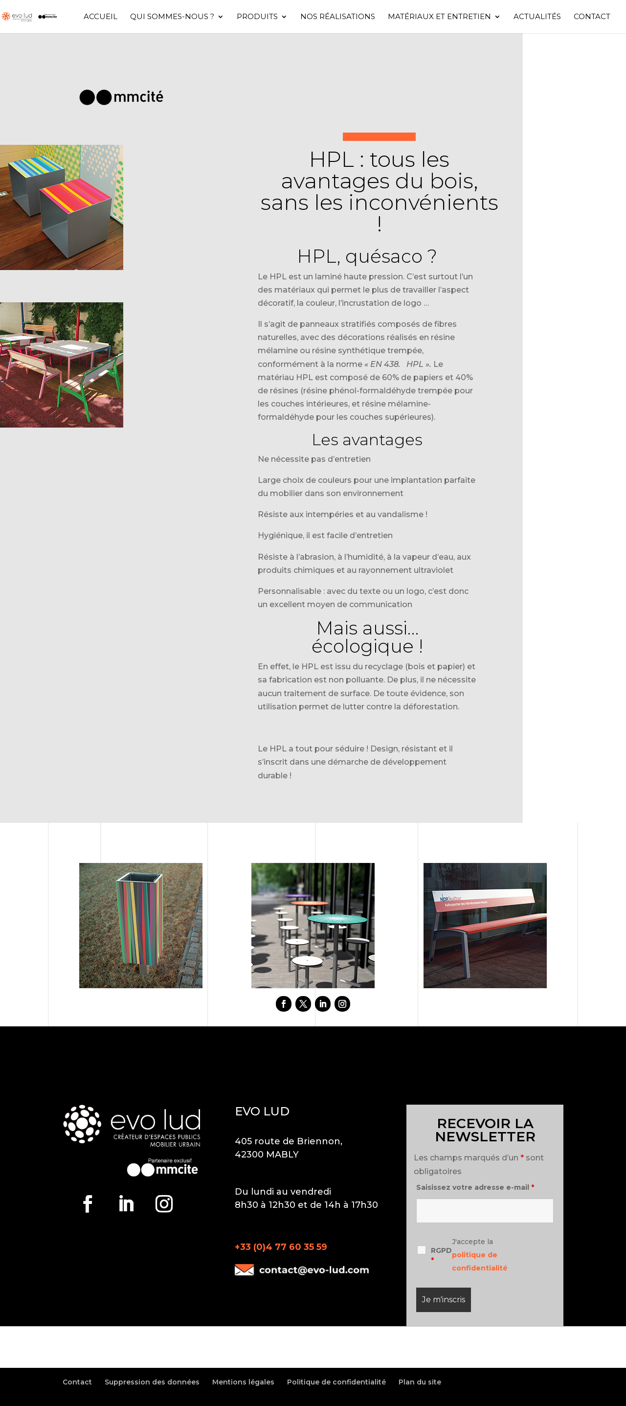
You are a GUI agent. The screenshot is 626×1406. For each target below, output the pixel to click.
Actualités (537, 17)
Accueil (100, 17)
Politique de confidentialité (336, 1382)
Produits (257, 17)
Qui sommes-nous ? (172, 17)
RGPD (441, 1255)
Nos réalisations (337, 17)
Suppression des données (152, 1382)
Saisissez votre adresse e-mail (475, 1187)
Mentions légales (243, 1382)
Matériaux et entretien (439, 17)
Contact (592, 17)
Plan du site (420, 1382)
